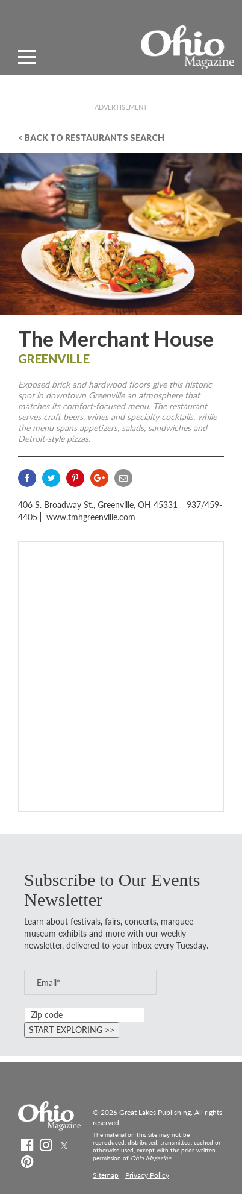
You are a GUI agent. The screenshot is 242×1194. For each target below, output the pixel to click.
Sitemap (106, 1175)
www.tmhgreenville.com (90, 517)
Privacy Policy (147, 1175)
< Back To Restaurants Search (91, 138)
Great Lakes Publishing (155, 1112)
